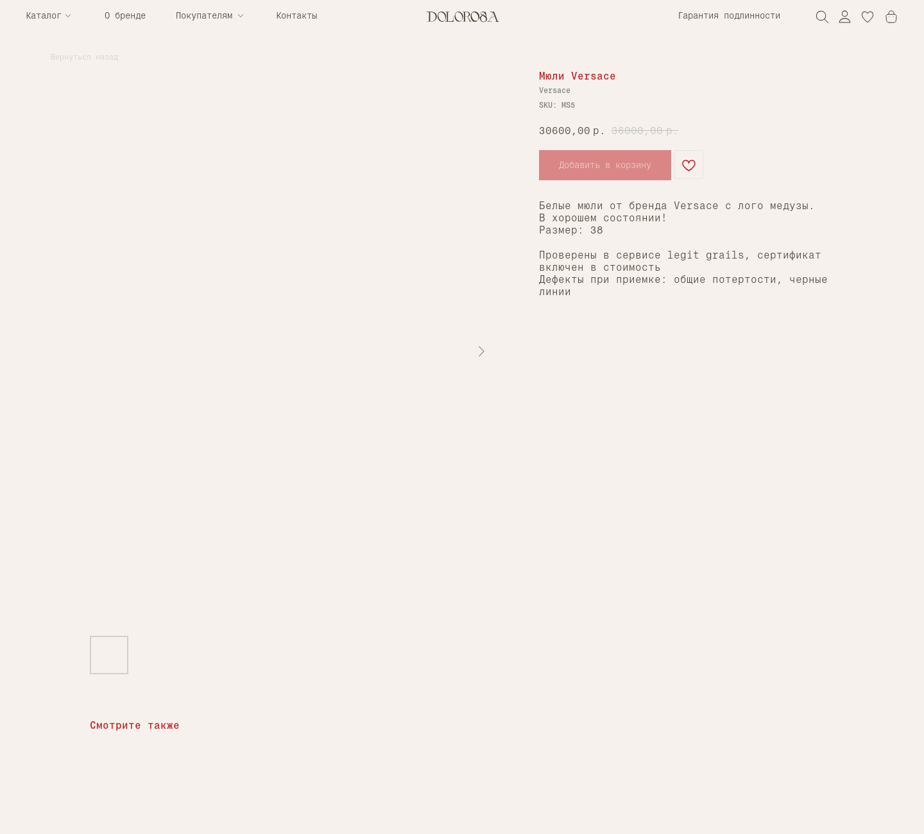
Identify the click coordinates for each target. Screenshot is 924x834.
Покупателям (204, 15)
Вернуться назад (84, 57)
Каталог (44, 15)
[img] (845, 16)
